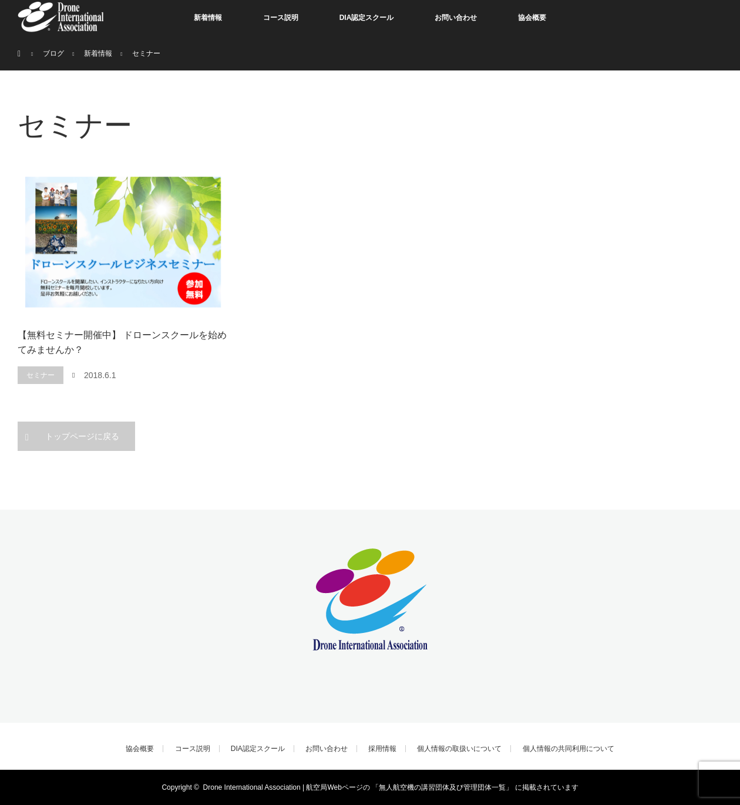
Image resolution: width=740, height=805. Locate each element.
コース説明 (280, 18)
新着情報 (208, 18)
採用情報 (382, 748)
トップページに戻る (82, 436)
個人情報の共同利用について (568, 748)
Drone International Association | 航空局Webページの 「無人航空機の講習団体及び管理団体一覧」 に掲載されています (390, 787)
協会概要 (532, 18)
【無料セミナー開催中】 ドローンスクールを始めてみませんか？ (122, 342)
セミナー (40, 375)
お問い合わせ (456, 18)
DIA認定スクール (366, 18)
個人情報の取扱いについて (459, 748)
